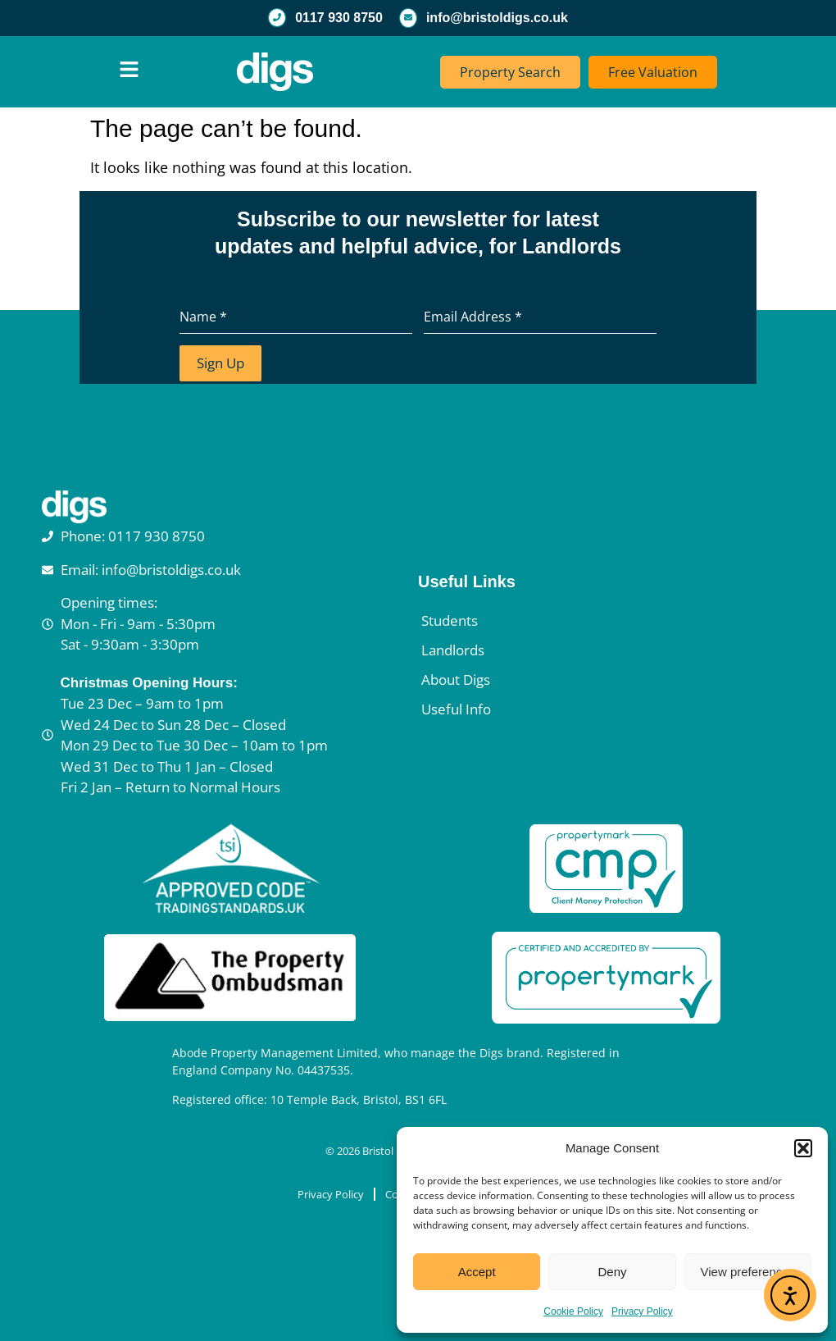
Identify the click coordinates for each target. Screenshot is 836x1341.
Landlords (452, 649)
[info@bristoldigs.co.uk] (408, 18)
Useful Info (456, 708)
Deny (611, 1272)
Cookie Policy (573, 1311)
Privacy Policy (642, 1311)
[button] (803, 1148)
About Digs (455, 678)
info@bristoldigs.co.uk (497, 18)
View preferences (748, 1272)
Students (449, 619)
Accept (477, 1272)
